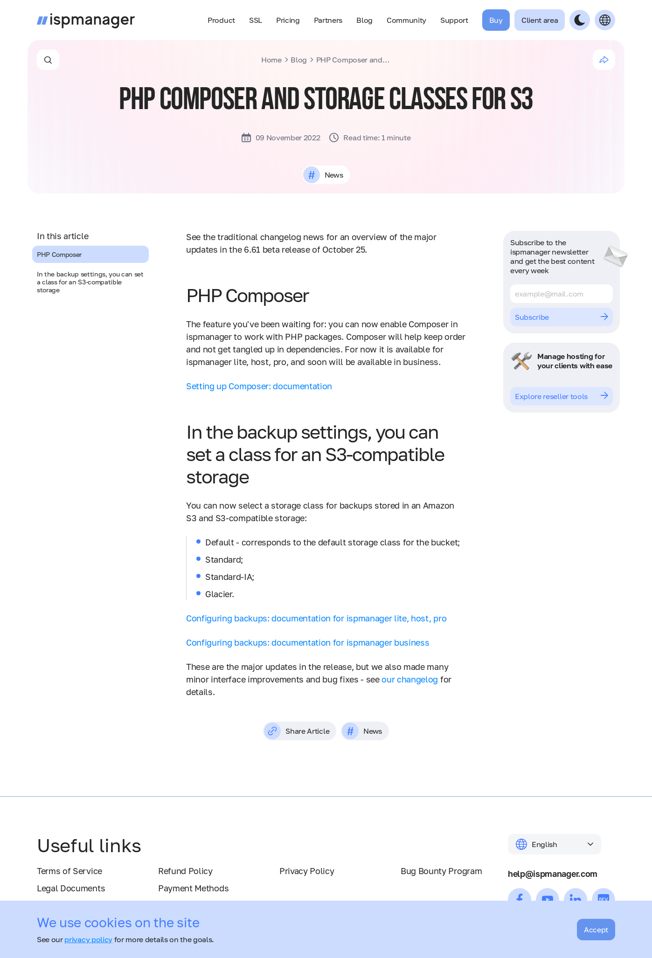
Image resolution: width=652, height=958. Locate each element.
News (334, 174)
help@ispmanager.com (552, 873)
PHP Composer (59, 254)
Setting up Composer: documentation (259, 386)
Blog (364, 20)
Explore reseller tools (561, 396)
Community (406, 20)
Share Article (296, 731)
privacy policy (88, 939)
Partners (328, 20)
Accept (596, 929)
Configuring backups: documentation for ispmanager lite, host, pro (316, 618)
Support (454, 20)
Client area (539, 20)
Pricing (288, 20)
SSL (255, 20)
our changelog (409, 679)
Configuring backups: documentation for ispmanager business (307, 642)
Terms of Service (69, 871)
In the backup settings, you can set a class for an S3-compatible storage (90, 282)
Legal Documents (71, 888)
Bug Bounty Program (441, 871)
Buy (496, 20)
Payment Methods (193, 888)
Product (221, 20)
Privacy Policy (306, 871)
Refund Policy (185, 871)
